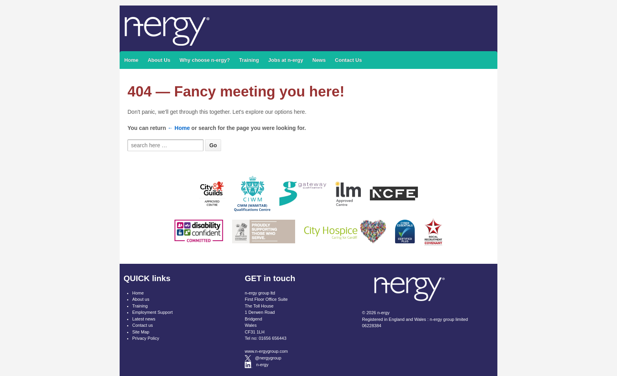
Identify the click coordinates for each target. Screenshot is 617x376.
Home (131, 60)
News (319, 60)
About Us (159, 60)
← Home (179, 128)
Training (249, 60)
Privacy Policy (145, 338)
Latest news (143, 319)
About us (140, 299)
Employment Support (152, 312)
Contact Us (348, 60)
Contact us (142, 325)
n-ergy (383, 312)
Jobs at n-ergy (285, 60)
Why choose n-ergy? (204, 60)
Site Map (140, 332)
